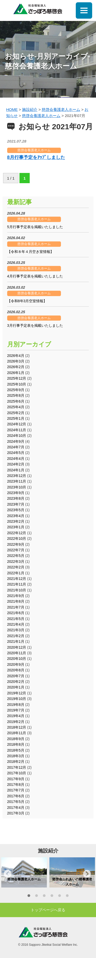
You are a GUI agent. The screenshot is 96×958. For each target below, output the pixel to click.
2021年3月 (15, 630)
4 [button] (52, 896)
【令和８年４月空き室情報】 (30, 252)
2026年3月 (15, 361)
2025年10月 (16, 384)
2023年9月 (15, 493)
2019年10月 (16, 699)
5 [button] (59, 896)
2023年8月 (15, 498)
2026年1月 (15, 373)
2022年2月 (15, 567)
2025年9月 (15, 390)
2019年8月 (15, 705)
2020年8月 (15, 670)
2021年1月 (15, 641)
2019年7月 (15, 710)
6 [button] (67, 896)
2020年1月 (15, 687)
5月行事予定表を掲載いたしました (35, 227)
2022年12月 (16, 533)
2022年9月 (15, 544)
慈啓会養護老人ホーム (34, 150)
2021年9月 (15, 596)
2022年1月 (15, 573)
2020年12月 (16, 647)
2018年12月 (16, 727)
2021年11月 (16, 584)
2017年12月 (16, 767)
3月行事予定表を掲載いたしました (35, 325)
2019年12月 (16, 693)
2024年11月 (16, 430)
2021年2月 (15, 636)
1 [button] (28, 896)
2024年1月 (15, 470)
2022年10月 (16, 538)
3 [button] (44, 896)
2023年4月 (15, 516)
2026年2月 (15, 367)
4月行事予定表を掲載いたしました (35, 276)
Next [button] (87, 874)
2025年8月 (15, 395)
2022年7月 (15, 550)
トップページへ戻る (48, 910)
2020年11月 (16, 653)
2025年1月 (15, 418)
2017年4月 (15, 807)
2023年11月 (16, 481)
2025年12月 (16, 378)
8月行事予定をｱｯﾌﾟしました (36, 157)
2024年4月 (15, 459)
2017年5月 (15, 802)
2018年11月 (16, 733)
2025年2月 (15, 413)
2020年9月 (15, 664)
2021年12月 (16, 579)
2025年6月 (15, 401)
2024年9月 (15, 441)
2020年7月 (15, 676)
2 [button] (36, 896)
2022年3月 (15, 561)
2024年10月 (16, 436)
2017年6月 (15, 796)
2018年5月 (15, 750)
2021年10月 (16, 590)
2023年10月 (16, 487)
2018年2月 (15, 762)
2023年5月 (15, 510)
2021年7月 (15, 607)
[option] (24, 872)
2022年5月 (15, 556)
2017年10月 (16, 773)
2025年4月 (15, 407)
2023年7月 (15, 504)
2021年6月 (15, 613)
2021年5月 (15, 619)
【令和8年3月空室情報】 (27, 301)
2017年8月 (15, 784)
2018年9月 (15, 739)
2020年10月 (16, 659)
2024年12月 (16, 424)
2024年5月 (15, 453)
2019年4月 (15, 716)
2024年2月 (15, 464)
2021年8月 (15, 601)
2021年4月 (15, 624)
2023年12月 (16, 476)
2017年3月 (15, 813)
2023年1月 (15, 527)
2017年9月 (15, 779)
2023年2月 (15, 521)
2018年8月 (15, 744)
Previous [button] (8, 874)
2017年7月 (15, 790)
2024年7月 (15, 447)
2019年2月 (15, 722)
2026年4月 (15, 356)
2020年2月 (15, 682)
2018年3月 (15, 756)
